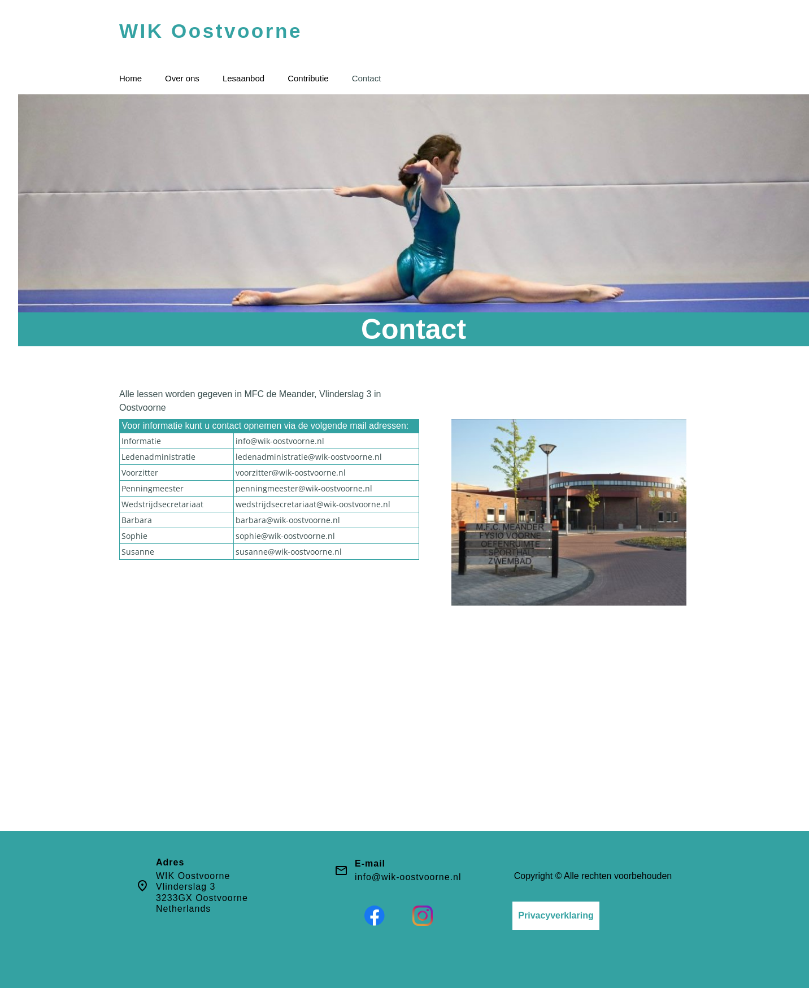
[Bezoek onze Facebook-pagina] (374, 916)
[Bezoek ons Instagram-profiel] (422, 916)
